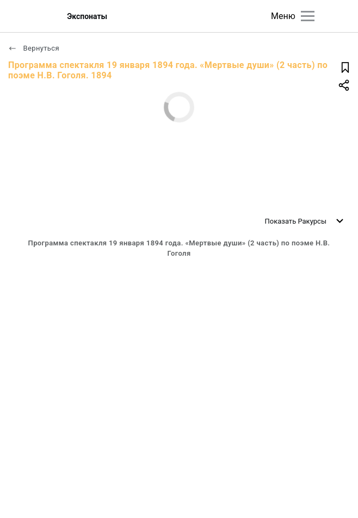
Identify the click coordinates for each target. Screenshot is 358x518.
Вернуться (33, 48)
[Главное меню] (307, 16)
